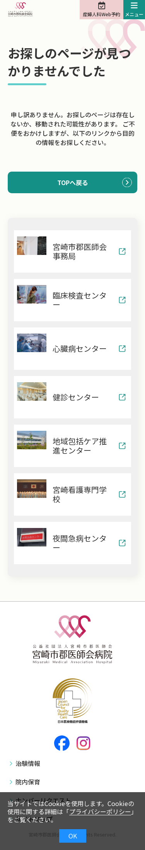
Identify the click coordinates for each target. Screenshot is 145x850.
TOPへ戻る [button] (72, 182)
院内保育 (27, 781)
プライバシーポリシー (100, 811)
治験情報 (27, 763)
